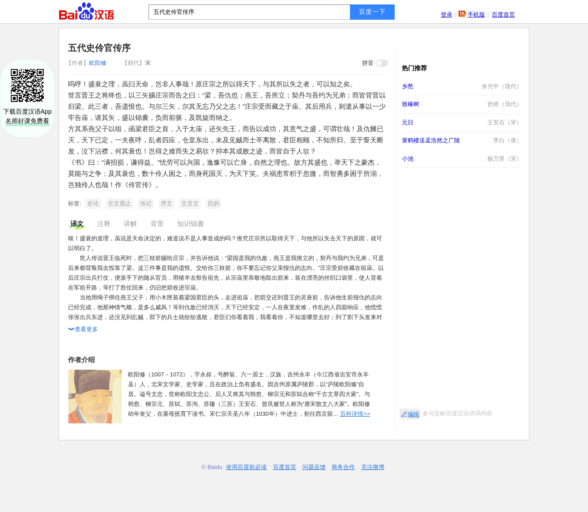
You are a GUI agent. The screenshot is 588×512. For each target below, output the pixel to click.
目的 (213, 203)
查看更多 (83, 330)
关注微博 (372, 467)
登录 (446, 14)
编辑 (413, 414)
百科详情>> (355, 413)
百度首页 (503, 14)
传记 (146, 203)
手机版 (476, 14)
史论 (93, 203)
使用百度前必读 (246, 467)
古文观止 (119, 203)
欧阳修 (87, 63)
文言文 (190, 203)
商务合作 (343, 467)
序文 (166, 203)
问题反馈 (314, 467)
